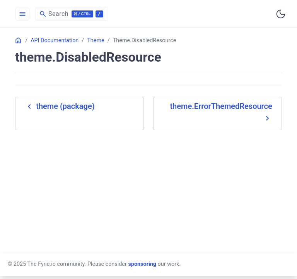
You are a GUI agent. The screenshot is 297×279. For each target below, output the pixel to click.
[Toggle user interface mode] (281, 14)
